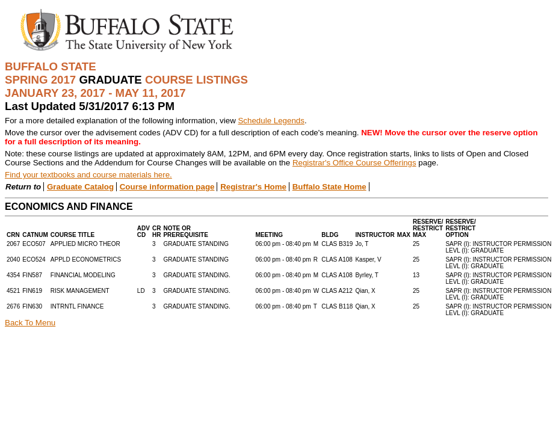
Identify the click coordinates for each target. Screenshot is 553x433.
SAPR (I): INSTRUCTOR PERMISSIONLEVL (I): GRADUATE (498, 247)
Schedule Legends (271, 120)
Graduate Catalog (80, 186)
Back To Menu (30, 322)
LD (141, 290)
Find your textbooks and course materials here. (88, 174)
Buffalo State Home (329, 186)
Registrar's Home (253, 186)
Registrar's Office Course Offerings (354, 162)
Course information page (167, 186)
